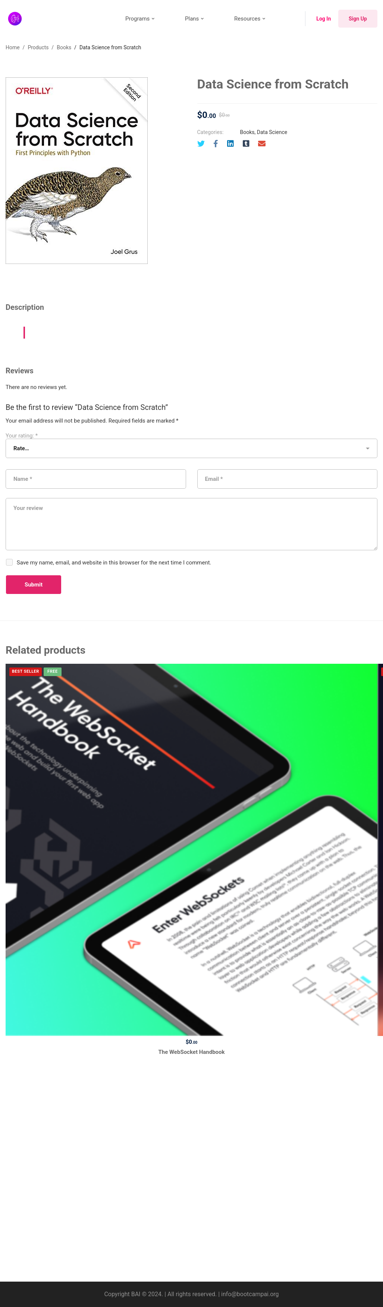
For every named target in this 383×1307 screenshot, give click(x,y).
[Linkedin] (230, 143)
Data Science (272, 132)
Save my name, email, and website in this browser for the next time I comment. (114, 562)
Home (13, 47)
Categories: (210, 132)
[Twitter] (201, 143)
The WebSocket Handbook (191, 1052)
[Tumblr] (246, 143)
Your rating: (22, 435)
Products (38, 47)
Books (64, 47)
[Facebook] (216, 143)
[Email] (261, 143)
